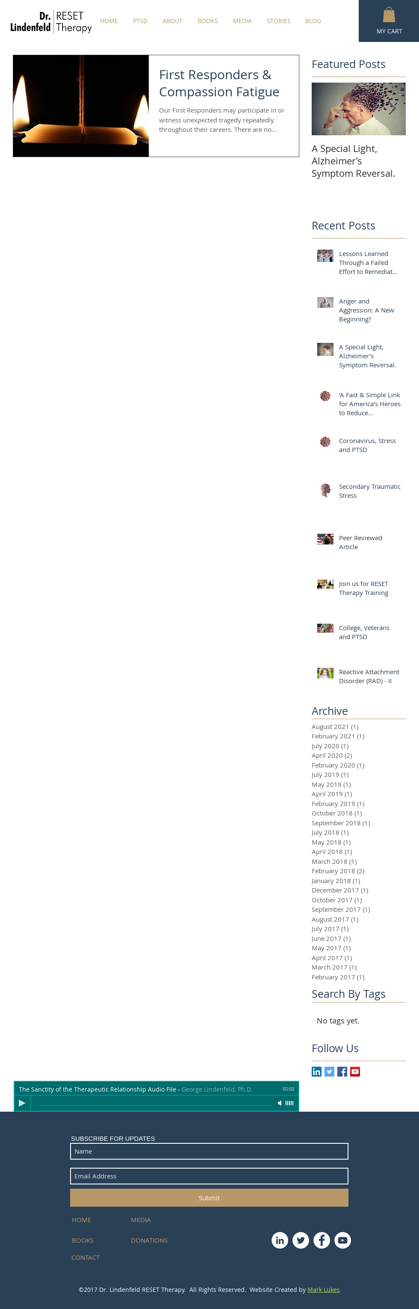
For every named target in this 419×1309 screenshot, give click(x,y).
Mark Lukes (323, 1289)
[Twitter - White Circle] (300, 1240)
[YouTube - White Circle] (342, 1240)
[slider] (290, 1103)
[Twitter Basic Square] (329, 1072)
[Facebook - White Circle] (321, 1240)
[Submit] (209, 1198)
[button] (389, 14)
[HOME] (96, 1220)
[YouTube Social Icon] (355, 1072)
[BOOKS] (96, 1240)
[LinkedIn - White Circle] (279, 1240)
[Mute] (280, 1103)
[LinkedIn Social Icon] (317, 1072)
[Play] (22, 1103)
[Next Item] (392, 109)
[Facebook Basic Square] (342, 1072)
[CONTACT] (92, 1257)
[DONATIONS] (151, 1240)
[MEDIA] (151, 1220)
